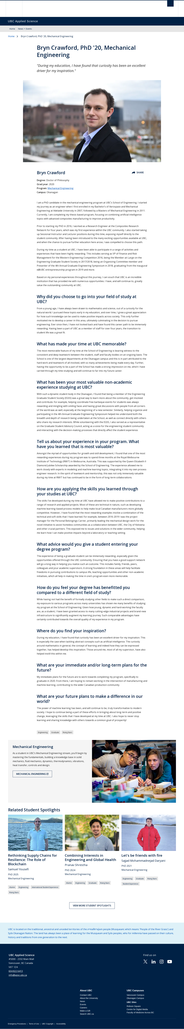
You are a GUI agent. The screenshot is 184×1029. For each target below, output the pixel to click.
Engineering (43, 732)
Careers (83, 1007)
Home (12, 28)
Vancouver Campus (135, 995)
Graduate (55, 732)
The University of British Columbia (14, 8)
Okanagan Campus (135, 998)
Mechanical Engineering (60, 188)
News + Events (25, 28)
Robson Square (134, 1006)
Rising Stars (67, 732)
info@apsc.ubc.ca (18, 975)
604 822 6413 (16, 971)
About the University (89, 998)
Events (83, 1004)
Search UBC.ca (87, 1014)
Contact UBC (86, 995)
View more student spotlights (92, 905)
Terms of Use (34, 1024)
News (82, 1001)
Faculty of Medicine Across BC (140, 1012)
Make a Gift (85, 1011)
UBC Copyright (47, 1024)
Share (138, 172)
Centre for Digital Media (137, 1009)
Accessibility (61, 1024)
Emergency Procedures (17, 1024)
